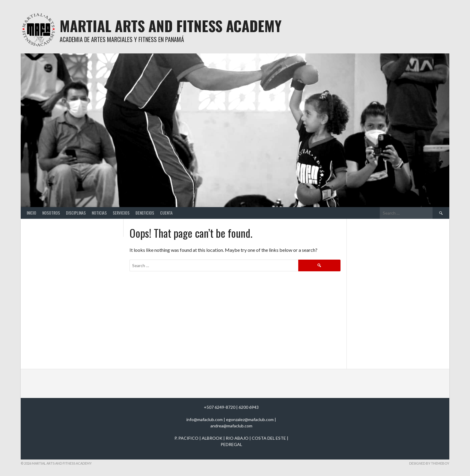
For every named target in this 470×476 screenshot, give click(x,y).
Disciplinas (76, 212)
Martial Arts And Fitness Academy (170, 25)
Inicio (31, 212)
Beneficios (144, 212)
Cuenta (166, 212)
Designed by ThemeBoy (429, 463)
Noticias (99, 212)
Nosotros (51, 212)
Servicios (121, 212)
